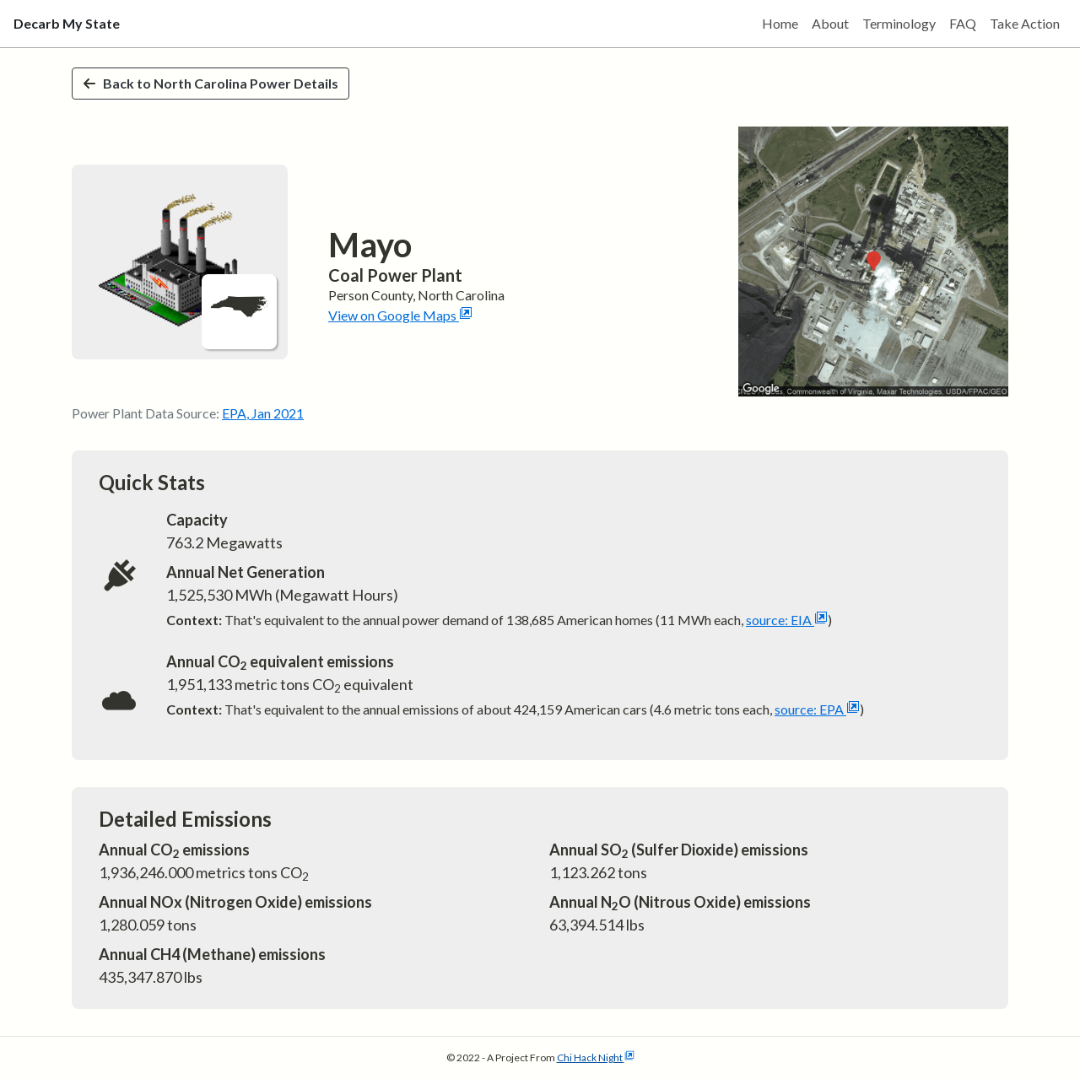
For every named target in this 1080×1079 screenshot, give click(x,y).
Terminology (899, 23)
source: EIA (787, 620)
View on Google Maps (400, 315)
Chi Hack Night (595, 1057)
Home (780, 23)
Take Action (1025, 23)
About (830, 23)
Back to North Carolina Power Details (210, 83)
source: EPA (817, 709)
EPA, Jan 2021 (263, 413)
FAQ (962, 23)
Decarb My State (67, 23)
